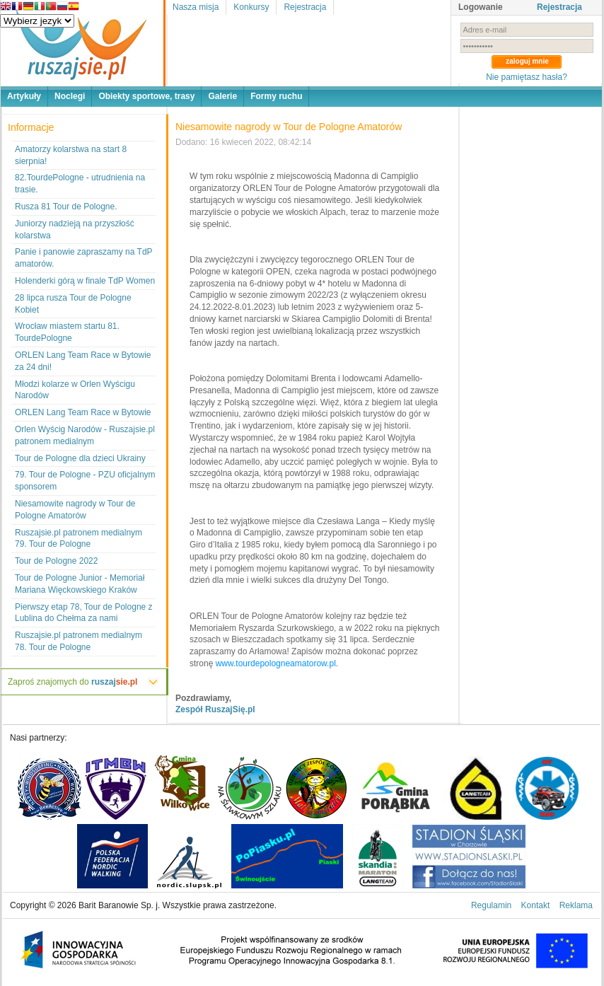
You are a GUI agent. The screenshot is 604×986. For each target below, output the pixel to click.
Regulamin (491, 905)
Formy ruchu (276, 96)
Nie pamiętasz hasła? (526, 77)
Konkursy (251, 7)
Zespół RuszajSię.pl (215, 709)
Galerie (222, 96)
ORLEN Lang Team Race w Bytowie (83, 412)
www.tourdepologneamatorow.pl (276, 663)
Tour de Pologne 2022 (56, 561)
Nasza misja (196, 7)
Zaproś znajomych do (72, 682)
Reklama (576, 905)
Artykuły (24, 96)
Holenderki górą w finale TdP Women (85, 281)
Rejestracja (305, 7)
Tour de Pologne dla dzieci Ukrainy (80, 458)
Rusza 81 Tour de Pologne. (66, 206)
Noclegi (69, 96)
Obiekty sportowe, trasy (146, 96)
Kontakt (535, 905)
